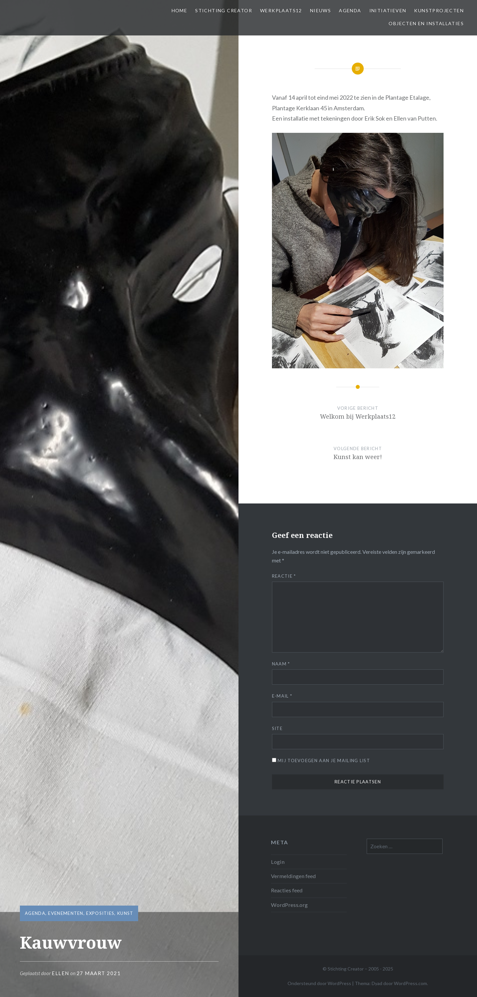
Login (278, 862)
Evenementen (65, 913)
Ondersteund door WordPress (319, 983)
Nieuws (320, 10)
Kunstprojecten (439, 10)
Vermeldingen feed (293, 876)
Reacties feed (286, 890)
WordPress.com (410, 983)
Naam (281, 663)
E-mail (282, 696)
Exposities (100, 913)
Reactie (284, 576)
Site (277, 728)
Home (179, 10)
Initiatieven (387, 10)
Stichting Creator (223, 10)
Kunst (125, 913)
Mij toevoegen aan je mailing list (321, 760)
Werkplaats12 (281, 10)
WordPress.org (289, 905)
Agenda (350, 10)
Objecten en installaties (426, 23)
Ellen (60, 973)
